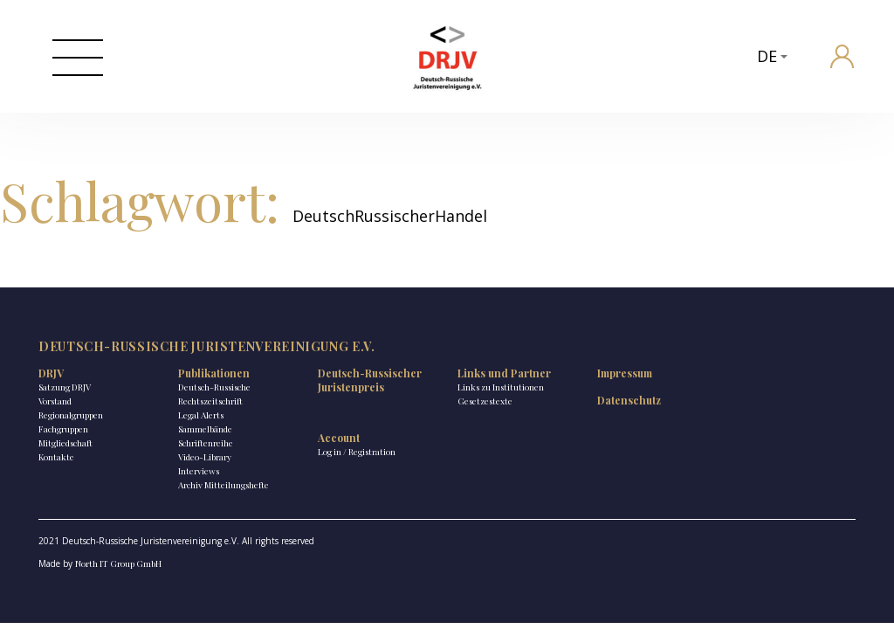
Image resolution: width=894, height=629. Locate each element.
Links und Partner (504, 373)
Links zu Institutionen (500, 387)
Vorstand (55, 401)
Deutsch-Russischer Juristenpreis (370, 380)
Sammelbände (205, 429)
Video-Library (204, 457)
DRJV (51, 373)
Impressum (624, 373)
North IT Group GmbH (118, 563)
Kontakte (56, 457)
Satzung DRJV (64, 387)
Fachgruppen (63, 429)
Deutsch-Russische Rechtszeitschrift (214, 394)
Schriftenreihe (205, 443)
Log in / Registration (356, 452)
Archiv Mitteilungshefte (223, 485)
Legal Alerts (201, 415)
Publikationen (214, 373)
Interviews (198, 471)
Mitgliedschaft (65, 443)
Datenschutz (629, 400)
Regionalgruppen (70, 415)
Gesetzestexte (484, 401)
